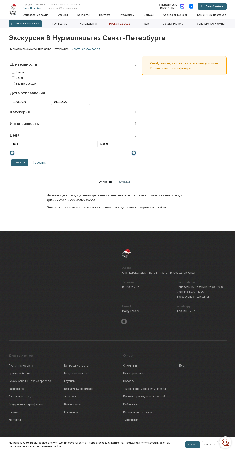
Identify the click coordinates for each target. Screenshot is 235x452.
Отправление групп (40, 14)
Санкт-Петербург (37, 8)
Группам (107, 14)
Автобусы (70, 382)
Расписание (59, 23)
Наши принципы (133, 361)
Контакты (87, 14)
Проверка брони (19, 361)
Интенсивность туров (137, 396)
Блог (182, 354)
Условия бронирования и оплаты (144, 375)
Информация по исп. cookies (180, 429)
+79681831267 (186, 301)
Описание (106, 171)
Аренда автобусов (176, 14)
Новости (128, 368)
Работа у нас (131, 389)
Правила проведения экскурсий (144, 382)
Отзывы (66, 14)
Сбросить (36, 156)
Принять (192, 444)
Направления (88, 23)
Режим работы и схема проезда (30, 368)
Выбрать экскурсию (25, 23)
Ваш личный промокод (211, 14)
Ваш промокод (73, 389)
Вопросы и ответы (76, 354)
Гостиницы (71, 396)
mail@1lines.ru (168, 4)
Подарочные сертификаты (26, 389)
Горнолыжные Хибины (210, 23)
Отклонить (209, 444)
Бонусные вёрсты (76, 361)
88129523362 (167, 7)
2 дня (17, 72)
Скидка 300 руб (173, 23)
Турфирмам (128, 14)
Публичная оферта (21, 354)
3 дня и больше (24, 77)
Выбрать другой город (85, 48)
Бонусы (150, 14)
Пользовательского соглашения (27, 434)
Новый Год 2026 (119, 23)
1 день (18, 66)
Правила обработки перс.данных (182, 436)
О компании (130, 354)
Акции (146, 23)
